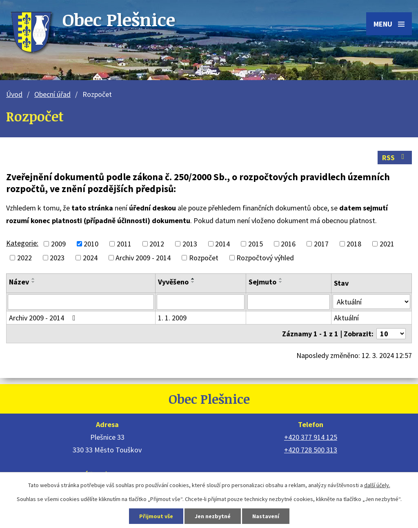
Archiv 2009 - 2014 (143, 257)
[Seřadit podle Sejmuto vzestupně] (280, 278)
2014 (222, 243)
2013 (189, 243)
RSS (395, 157)
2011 (124, 243)
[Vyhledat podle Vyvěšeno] (201, 302)
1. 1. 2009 (172, 317)
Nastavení (265, 516)
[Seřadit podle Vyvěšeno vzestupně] (193, 278)
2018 (354, 243)
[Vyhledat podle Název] (81, 302)
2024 (90, 257)
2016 (288, 243)
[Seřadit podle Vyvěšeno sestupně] (193, 282)
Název (19, 281)
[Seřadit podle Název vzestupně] (33, 278)
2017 (321, 243)
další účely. (377, 485)
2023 (57, 257)
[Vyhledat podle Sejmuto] (288, 302)
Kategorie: (22, 243)
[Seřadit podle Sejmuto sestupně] (280, 282)
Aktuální (346, 317)
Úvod (14, 94)
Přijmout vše (156, 516)
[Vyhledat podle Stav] (371, 301)
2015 (255, 243)
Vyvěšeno (173, 281)
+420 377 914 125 (310, 437)
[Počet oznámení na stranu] (391, 333)
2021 (387, 243)
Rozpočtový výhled (265, 257)
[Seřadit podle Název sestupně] (33, 282)
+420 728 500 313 (310, 449)
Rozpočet (203, 257)
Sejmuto (262, 281)
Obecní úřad (52, 94)
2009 (58, 243)
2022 (24, 257)
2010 (91, 243)
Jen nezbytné (213, 516)
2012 (156, 243)
